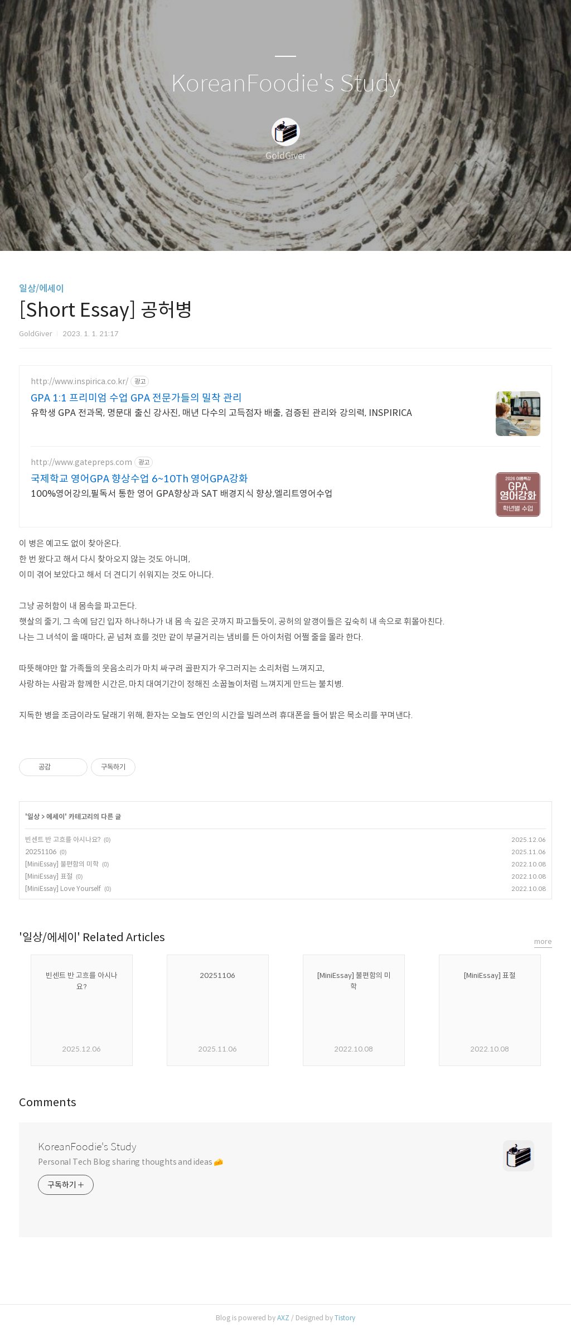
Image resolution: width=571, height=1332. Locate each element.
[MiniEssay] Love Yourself (63, 888)
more (543, 941)
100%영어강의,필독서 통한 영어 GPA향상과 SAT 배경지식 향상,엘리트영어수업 (182, 494)
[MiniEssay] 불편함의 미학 (62, 864)
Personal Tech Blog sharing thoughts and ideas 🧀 (130, 1162)
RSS (304, 228)
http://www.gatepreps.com (81, 462)
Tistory (345, 1318)
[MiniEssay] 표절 (48, 876)
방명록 (266, 228)
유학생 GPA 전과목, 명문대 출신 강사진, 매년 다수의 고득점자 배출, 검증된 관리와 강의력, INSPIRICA (221, 413)
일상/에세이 (41, 288)
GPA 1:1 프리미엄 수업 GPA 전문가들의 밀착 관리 (136, 398)
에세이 (55, 816)
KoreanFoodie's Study (285, 84)
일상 (33, 816)
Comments (47, 1103)
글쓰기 (228, 228)
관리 (341, 228)
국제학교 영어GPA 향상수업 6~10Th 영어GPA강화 (139, 479)
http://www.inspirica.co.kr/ (79, 381)
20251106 (40, 851)
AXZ (283, 1318)
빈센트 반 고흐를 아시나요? (62, 839)
